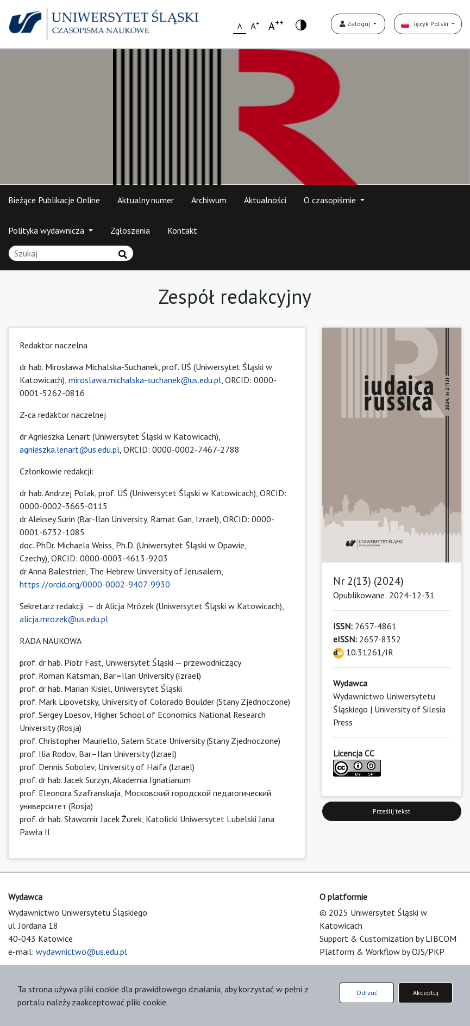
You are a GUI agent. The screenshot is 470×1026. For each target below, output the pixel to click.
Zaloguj (356, 24)
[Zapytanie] (71, 253)
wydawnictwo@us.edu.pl (81, 951)
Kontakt (182, 230)
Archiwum (209, 200)
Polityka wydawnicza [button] (47, 230)
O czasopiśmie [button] (331, 200)
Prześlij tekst (391, 811)
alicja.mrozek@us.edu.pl (64, 619)
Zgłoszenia (130, 230)
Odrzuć (366, 993)
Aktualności (265, 200)
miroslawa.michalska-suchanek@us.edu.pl (144, 379)
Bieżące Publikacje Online (54, 200)
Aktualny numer (145, 200)
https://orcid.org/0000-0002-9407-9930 (95, 584)
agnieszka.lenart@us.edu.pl (70, 449)
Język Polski (425, 24)
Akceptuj (425, 993)
